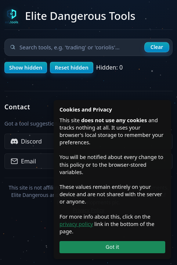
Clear (157, 46)
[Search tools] (88, 47)
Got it (112, 246)
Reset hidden (71, 67)
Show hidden (25, 67)
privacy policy (76, 223)
